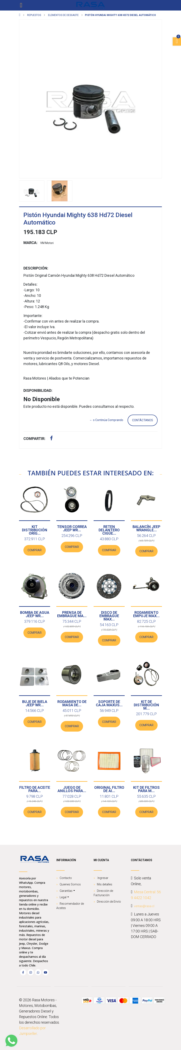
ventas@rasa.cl (144, 906)
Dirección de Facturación (103, 893)
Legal (63, 897)
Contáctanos (142, 420)
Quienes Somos (70, 884)
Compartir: (34, 438)
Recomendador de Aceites (70, 906)
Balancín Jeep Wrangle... (146, 528)
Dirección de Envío (109, 901)
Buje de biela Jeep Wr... (34, 703)
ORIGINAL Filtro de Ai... (109, 789)
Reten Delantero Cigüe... (109, 529)
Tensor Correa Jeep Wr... (72, 528)
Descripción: (35, 268)
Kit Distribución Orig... (34, 529)
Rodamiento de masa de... (72, 703)
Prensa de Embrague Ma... (72, 614)
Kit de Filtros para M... (146, 789)
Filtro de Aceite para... (34, 789)
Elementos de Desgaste (63, 15)
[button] (30, 99)
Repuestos (34, 15)
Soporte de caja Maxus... (109, 703)
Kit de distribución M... (146, 704)
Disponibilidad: (37, 390)
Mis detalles (104, 884)
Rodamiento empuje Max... (146, 614)
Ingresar (102, 878)
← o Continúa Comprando (106, 420)
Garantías (66, 890)
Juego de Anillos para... (72, 789)
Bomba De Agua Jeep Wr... (34, 614)
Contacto (66, 878)
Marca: (30, 242)
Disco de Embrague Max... (109, 615)
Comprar (35, 550)
